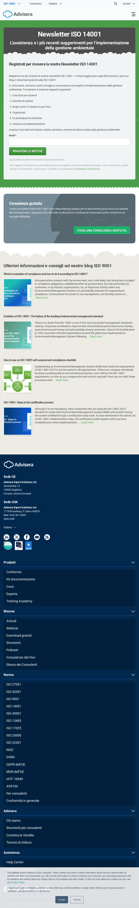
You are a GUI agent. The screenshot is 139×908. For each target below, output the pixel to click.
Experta (11, 594)
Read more (42, 297)
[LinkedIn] (6, 537)
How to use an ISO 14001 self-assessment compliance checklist (40, 360)
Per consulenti (16, 793)
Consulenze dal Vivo (20, 657)
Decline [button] (77, 899)
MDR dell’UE (15, 772)
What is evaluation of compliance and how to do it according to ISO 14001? (45, 274)
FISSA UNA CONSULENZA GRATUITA (101, 230)
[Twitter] (17, 537)
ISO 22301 (13, 742)
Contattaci (36, 3)
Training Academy (19, 601)
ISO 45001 (13, 713)
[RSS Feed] (47, 537)
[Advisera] (13, 14)
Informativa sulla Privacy (87, 169)
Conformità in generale (22, 801)
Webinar (12, 628)
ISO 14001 (13, 706)
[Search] (115, 3)
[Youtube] (37, 537)
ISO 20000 (13, 735)
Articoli (11, 621)
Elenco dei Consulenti (21, 664)
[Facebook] (27, 537)
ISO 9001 (12, 699)
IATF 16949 (14, 779)
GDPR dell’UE (15, 764)
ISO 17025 (13, 728)
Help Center (15, 862)
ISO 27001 (13, 684)
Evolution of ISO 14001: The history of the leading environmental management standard (53, 316)
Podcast (12, 650)
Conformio (14, 572)
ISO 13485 (13, 721)
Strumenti (13, 643)
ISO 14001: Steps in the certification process (28, 402)
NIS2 (9, 750)
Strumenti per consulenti (24, 828)
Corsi (10, 587)
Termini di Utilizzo (19, 842)
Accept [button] (61, 899)
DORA (10, 757)
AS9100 (12, 786)
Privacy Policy (17, 882)
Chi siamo (13, 820)
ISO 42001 (13, 692)
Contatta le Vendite (20, 835)
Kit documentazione (20, 579)
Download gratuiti (19, 635)
